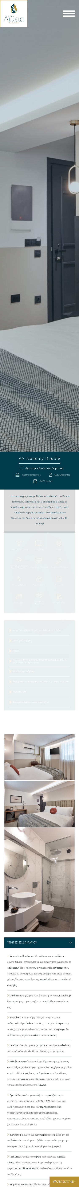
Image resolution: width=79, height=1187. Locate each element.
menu (69, 13)
